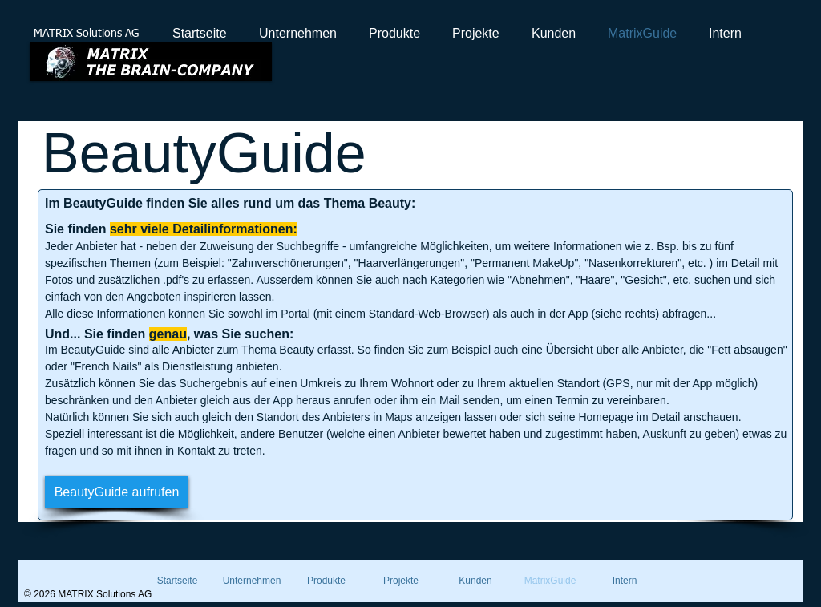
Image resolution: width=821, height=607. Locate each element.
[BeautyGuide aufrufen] (116, 492)
